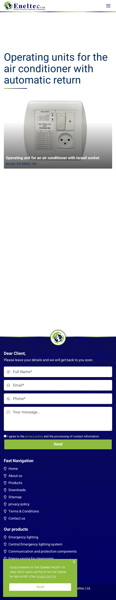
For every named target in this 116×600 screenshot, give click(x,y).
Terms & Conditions (23, 511)
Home (13, 468)
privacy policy (34, 436)
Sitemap (15, 497)
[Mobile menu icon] (108, 6)
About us (15, 475)
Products (15, 483)
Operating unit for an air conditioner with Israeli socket (52, 158)
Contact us (16, 518)
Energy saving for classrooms (31, 558)
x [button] (74, 562)
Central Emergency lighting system (35, 544)
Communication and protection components (42, 551)
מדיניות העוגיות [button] (46, 576)
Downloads (17, 490)
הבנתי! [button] (40, 587)
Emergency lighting (23, 537)
